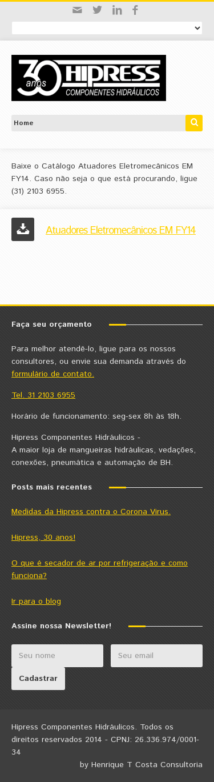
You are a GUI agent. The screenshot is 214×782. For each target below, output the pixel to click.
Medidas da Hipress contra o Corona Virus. (91, 512)
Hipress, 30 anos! (43, 537)
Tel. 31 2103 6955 (43, 395)
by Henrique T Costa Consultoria (141, 765)
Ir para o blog (36, 601)
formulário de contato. (52, 374)
